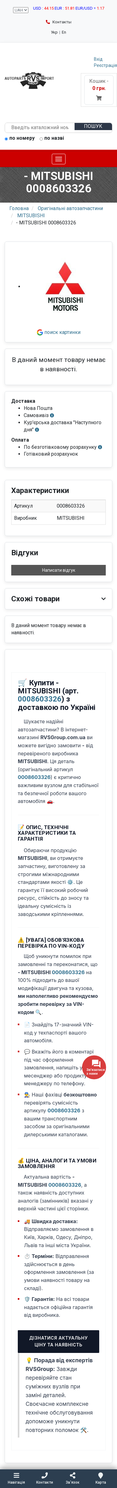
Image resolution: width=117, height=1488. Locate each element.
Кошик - (99, 89)
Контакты (58, 22)
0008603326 (39, 699)
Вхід (98, 59)
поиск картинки (58, 332)
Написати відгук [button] (58, 570)
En (64, 32)
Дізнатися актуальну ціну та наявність (58, 1341)
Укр (54, 32)
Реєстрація (105, 65)
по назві (52, 138)
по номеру (20, 138)
